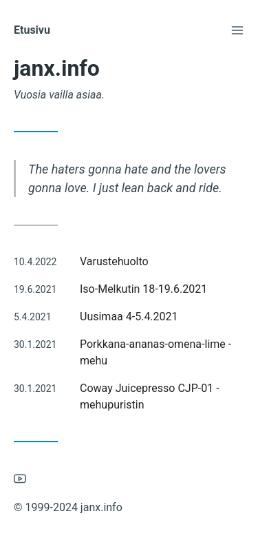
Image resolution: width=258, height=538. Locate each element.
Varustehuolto (114, 261)
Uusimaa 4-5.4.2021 (129, 316)
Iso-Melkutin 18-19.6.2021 (143, 289)
